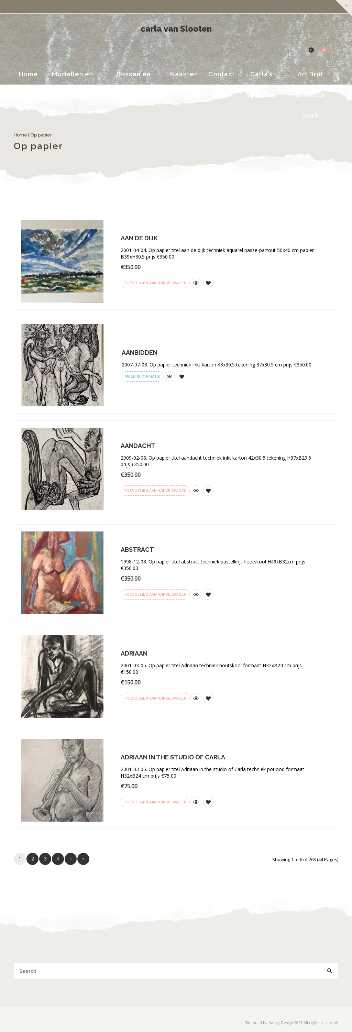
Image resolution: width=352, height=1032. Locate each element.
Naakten (184, 74)
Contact (221, 74)
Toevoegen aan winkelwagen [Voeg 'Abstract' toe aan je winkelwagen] (155, 594)
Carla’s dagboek (261, 77)
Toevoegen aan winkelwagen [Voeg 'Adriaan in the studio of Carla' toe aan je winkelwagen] (155, 802)
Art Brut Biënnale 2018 (310, 77)
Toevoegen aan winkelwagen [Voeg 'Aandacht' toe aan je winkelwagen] (155, 490)
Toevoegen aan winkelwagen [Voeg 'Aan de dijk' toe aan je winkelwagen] (155, 283)
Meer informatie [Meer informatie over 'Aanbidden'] (142, 376)
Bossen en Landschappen (133, 77)
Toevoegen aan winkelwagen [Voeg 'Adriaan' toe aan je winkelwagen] (155, 698)
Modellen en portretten (72, 77)
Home (28, 74)
